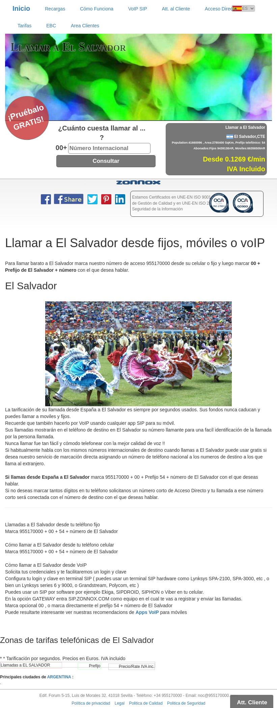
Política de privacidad (91, 703)
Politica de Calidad (145, 703)
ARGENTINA (59, 677)
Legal (119, 703)
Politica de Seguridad (186, 703)
